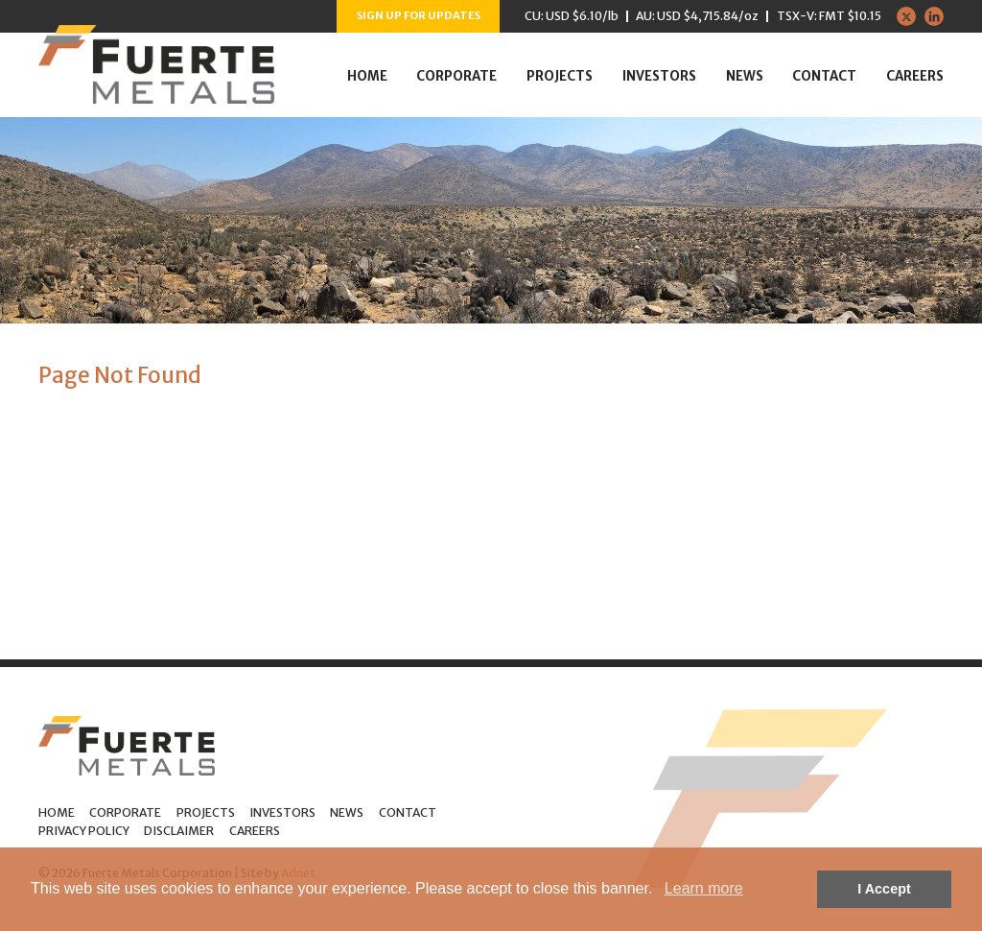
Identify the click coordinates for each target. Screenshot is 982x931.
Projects (559, 76)
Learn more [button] (704, 888)
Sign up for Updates (418, 15)
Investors (659, 76)
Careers (915, 76)
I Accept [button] (883, 888)
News (744, 76)
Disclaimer (179, 831)
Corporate (456, 76)
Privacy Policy (83, 831)
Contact (824, 76)
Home (367, 76)
